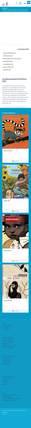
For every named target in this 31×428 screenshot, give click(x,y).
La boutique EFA (6, 375)
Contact (4, 335)
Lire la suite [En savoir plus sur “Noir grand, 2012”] (15, 322)
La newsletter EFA (7, 390)
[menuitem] (15, 3)
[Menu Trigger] (28, 2)
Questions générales (7, 349)
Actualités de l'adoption (8, 368)
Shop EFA (4, 8)
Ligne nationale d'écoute (8, 388)
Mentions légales (6, 408)
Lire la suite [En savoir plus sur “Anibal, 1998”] (15, 223)
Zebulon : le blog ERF (7, 359)
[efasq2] (12, 3)
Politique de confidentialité (9, 406)
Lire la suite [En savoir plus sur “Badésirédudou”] (15, 273)
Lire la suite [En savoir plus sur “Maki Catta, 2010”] (15, 173)
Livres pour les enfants (20, 118)
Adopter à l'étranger (7, 353)
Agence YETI (4, 424)
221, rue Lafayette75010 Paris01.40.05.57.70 (6, 339)
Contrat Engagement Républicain (11, 410)
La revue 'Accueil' (6, 372)
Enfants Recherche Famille (9, 357)
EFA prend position (7, 370)
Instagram (5, 394)
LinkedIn (4, 396)
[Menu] (19, 3)
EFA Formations (6, 374)
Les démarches (6, 355)
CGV (3, 404)
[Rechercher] (15, 3)
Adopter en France (7, 351)
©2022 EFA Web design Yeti (9, 412)
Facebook (4, 392)
